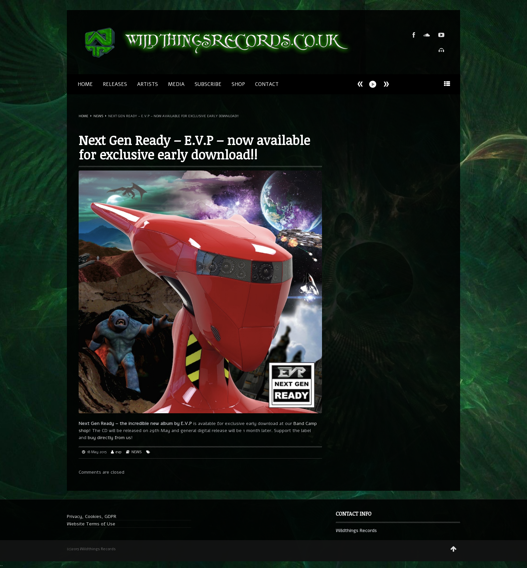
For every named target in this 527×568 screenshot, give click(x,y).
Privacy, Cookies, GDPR (91, 516)
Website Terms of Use (91, 524)
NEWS (98, 116)
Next (360, 84)
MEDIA (176, 84)
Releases (115, 84)
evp (119, 452)
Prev (386, 84)
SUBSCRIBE (208, 84)
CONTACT (267, 84)
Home (85, 84)
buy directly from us (109, 437)
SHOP (238, 84)
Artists (147, 84)
